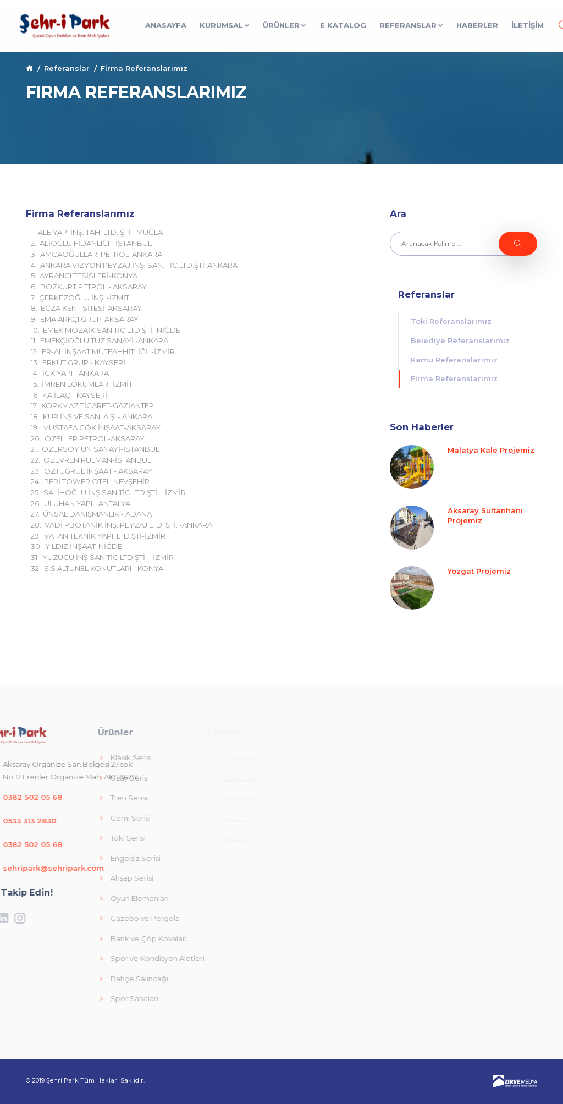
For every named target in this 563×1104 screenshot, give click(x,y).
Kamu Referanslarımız (454, 359)
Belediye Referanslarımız (460, 340)
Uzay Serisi (60, 777)
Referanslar (411, 23)
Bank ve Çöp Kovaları (79, 938)
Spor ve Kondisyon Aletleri (88, 958)
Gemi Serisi (61, 818)
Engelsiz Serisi (66, 858)
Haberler (477, 23)
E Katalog (343, 23)
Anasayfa (165, 23)
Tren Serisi (59, 797)
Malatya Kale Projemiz (491, 450)
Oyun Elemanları (70, 898)
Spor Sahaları (65, 998)
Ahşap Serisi (62, 878)
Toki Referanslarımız (451, 321)
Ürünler (285, 23)
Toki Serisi (58, 837)
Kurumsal (225, 23)
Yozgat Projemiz (479, 571)
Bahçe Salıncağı (70, 978)
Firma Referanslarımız (454, 378)
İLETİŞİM (527, 23)
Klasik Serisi (62, 757)
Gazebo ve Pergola (76, 918)
